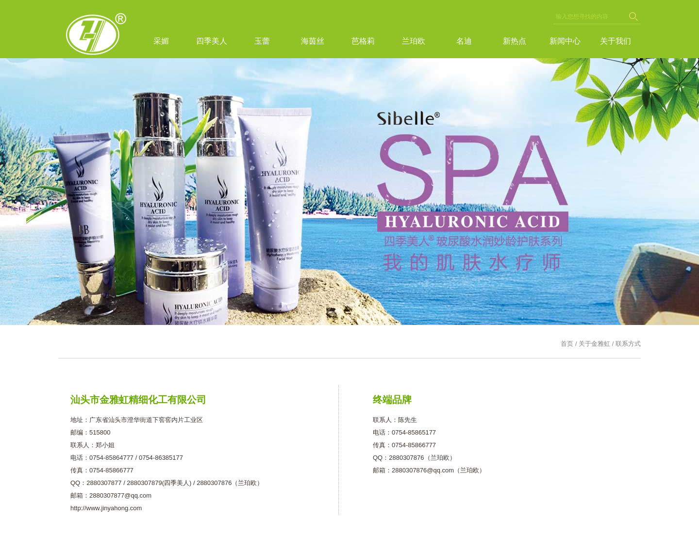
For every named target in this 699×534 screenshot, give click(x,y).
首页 (567, 343)
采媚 (161, 41)
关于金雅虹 (594, 343)
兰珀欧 (413, 41)
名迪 (464, 41)
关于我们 (615, 41)
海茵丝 (312, 41)
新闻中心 (565, 41)
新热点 (514, 41)
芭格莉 (363, 41)
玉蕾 (262, 41)
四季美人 (211, 41)
